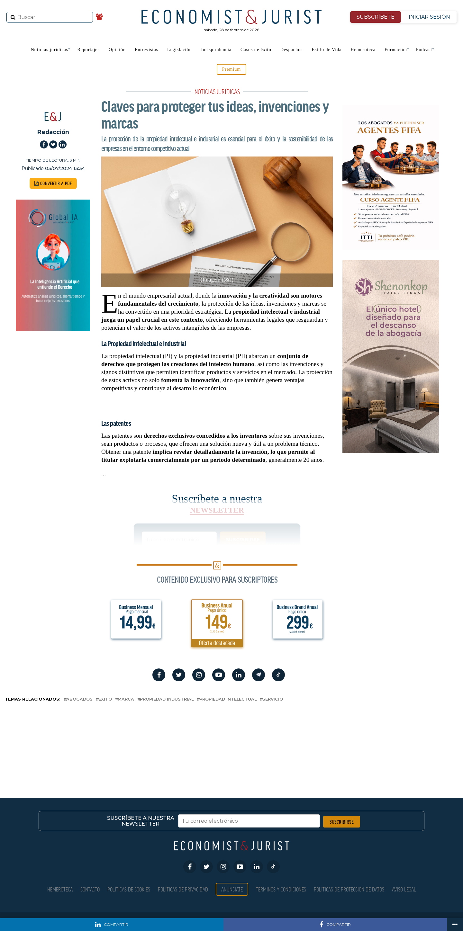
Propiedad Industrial (167, 699)
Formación (396, 49)
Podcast (424, 49)
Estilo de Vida (326, 49)
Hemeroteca (363, 49)
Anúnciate (232, 889)
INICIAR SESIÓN (429, 17)
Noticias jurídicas (49, 49)
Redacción (53, 132)
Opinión (117, 49)
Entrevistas (146, 49)
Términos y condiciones (281, 889)
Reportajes (88, 49)
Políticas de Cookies (128, 889)
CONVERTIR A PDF (53, 183)
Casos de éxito (256, 49)
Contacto (90, 889)
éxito (105, 699)
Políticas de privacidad (183, 889)
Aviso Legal (404, 889)
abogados (79, 699)
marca (126, 699)
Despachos (291, 49)
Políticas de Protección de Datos (349, 889)
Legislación (179, 49)
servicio (272, 699)
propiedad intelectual (228, 699)
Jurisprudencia (216, 49)
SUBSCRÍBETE (376, 17)
